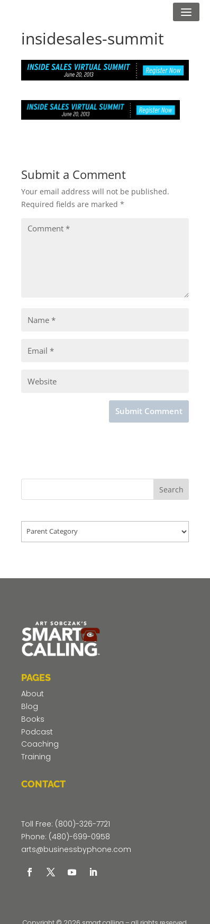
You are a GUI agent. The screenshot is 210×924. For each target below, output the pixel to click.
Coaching (40, 744)
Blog (29, 706)
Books (32, 719)
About (32, 693)
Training (36, 756)
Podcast (37, 731)
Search (171, 490)
